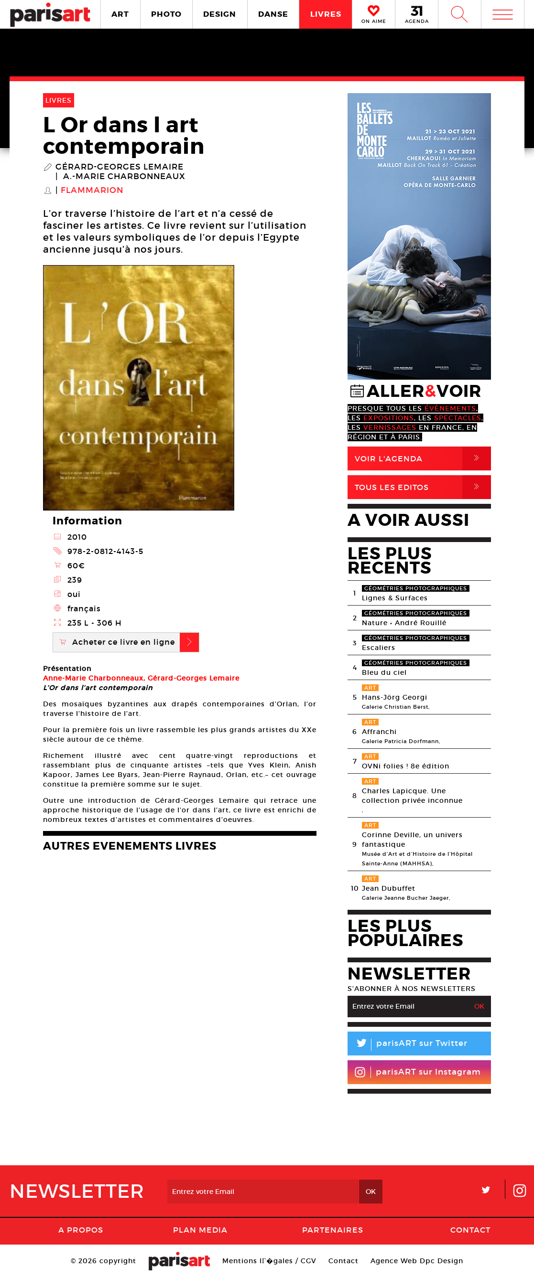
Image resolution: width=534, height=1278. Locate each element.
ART (120, 14)
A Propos (80, 1230)
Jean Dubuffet (388, 888)
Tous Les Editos (423, 487)
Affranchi (379, 731)
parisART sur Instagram (417, 1072)
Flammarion (92, 190)
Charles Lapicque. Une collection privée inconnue (412, 796)
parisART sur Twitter (408, 1044)
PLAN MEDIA (200, 1230)
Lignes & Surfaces (395, 598)
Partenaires (332, 1230)
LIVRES (325, 14)
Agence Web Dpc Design (417, 1261)
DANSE (273, 14)
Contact (470, 1230)
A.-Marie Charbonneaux (124, 176)
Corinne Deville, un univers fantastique (412, 840)
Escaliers (378, 647)
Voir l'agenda (423, 458)
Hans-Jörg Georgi (394, 697)
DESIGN (219, 14)
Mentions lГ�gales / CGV (269, 1261)
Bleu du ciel (384, 672)
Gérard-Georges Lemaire (119, 167)
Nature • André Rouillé (404, 622)
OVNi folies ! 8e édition (405, 766)
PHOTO (166, 14)
